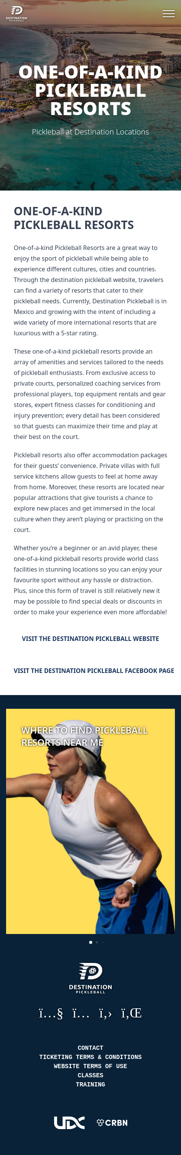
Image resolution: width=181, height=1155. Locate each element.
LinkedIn (132, 1012)
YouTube (51, 1012)
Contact (90, 1048)
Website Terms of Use (90, 1066)
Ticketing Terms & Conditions (90, 1057)
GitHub (105, 1012)
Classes (90, 1075)
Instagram (81, 1012)
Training (90, 1084)
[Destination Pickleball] (22, 13)
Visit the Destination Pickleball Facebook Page (90, 670)
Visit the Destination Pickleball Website (90, 638)
